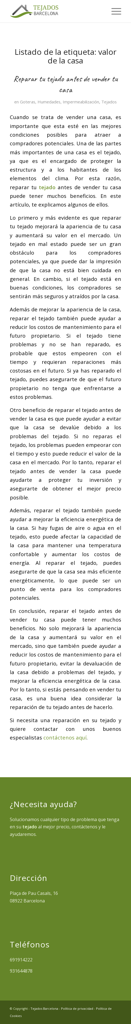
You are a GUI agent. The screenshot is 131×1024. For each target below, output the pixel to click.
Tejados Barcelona (44, 1008)
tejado (47, 187)
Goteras (27, 102)
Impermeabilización (81, 102)
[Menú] (113, 11)
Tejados (109, 102)
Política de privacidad (77, 1008)
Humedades (49, 102)
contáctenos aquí (64, 737)
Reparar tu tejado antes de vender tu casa (65, 84)
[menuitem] (113, 11)
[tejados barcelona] (54, 11)
